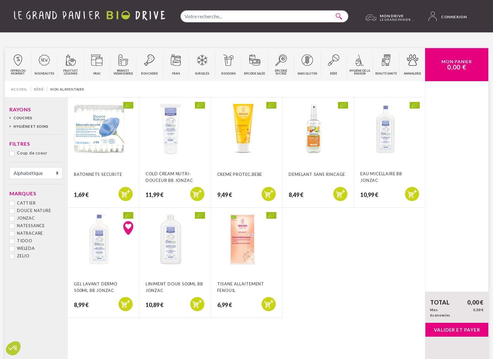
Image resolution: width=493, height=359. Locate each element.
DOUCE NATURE (34, 210)
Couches (23, 118)
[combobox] (264, 16)
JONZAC (26, 218)
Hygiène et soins (31, 126)
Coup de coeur (32, 152)
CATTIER (26, 202)
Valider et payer (457, 330)
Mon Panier (456, 64)
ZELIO (23, 255)
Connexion (448, 16)
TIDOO (24, 240)
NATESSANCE (31, 225)
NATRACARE (30, 233)
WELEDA (26, 248)
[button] (13, 348)
